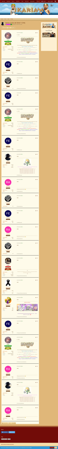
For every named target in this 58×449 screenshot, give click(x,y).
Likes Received (5, 72)
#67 (37, 154)
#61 (37, 32)
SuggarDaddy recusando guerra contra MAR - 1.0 (27, 168)
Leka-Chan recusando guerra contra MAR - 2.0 (27, 398)
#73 (37, 258)
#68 (37, 179)
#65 (37, 109)
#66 (37, 138)
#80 (37, 407)
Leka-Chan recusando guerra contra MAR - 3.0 (27, 399)
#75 (37, 297)
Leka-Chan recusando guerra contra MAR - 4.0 (27, 400)
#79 (37, 382)
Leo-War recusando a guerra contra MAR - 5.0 (27, 173)
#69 (37, 195)
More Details (52, 447)
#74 (37, 280)
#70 (37, 210)
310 (12, 27)
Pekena (15, 24)
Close (55, 447)
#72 (37, 243)
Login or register (50, 1)
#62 (37, 61)
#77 (37, 337)
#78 (37, 366)
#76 (37, 321)
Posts (3, 73)
